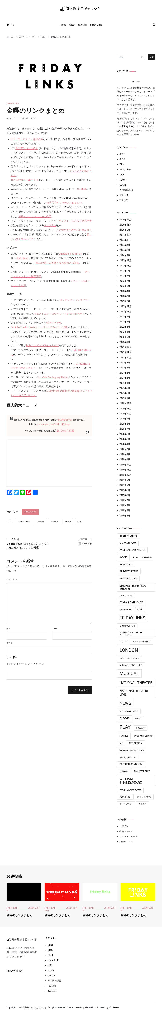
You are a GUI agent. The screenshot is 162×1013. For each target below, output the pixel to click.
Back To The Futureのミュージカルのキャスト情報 (39, 327)
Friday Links (96, 24)
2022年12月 (125, 306)
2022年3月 (124, 337)
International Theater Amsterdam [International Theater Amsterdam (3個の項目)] (131, 633)
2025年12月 (125, 219)
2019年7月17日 (65, 430)
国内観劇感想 (126, 190)
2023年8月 (124, 275)
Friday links (127, 126)
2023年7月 (124, 281)
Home (63, 24)
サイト (10, 648)
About (72, 24)
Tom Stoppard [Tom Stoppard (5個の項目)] (142, 771)
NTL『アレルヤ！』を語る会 (27, 139)
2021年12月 (125, 347)
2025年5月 (124, 230)
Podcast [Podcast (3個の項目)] (140, 728)
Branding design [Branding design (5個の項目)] (142, 557)
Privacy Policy (14, 970)
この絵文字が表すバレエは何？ (74, 229)
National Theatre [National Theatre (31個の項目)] (136, 683)
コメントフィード (128, 836)
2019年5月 (124, 500)
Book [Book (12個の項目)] (123, 557)
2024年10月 (125, 240)
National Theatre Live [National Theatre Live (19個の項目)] (134, 692)
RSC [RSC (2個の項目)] (121, 744)
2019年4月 (124, 505)
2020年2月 (124, 454)
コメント (12, 585)
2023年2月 (124, 301)
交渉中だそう (53, 322)
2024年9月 (124, 245)
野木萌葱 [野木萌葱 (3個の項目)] (142, 804)
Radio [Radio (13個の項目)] (124, 735)
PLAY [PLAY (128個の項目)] (125, 727)
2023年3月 (124, 296)
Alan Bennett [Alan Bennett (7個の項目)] (128, 536)
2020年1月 (124, 459)
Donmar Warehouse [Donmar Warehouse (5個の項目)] (131, 602)
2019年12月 (125, 464)
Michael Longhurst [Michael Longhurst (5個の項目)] (131, 665)
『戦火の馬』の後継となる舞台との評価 (56, 262)
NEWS (122, 179)
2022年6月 (124, 321)
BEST (122, 154)
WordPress (114, 1007)
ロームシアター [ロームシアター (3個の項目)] (126, 804)
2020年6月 (124, 434)
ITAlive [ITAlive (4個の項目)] (123, 642)
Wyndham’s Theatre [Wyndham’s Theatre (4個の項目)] (130, 790)
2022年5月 (124, 326)
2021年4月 (124, 383)
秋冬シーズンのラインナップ (42, 345)
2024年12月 (125, 235)
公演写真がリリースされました (64, 202)
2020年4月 (124, 444)
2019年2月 (124, 515)
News (68, 521)
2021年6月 (124, 372)
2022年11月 (125, 311)
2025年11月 (125, 225)
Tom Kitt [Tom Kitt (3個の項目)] (124, 771)
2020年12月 (125, 403)
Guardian (64, 253)
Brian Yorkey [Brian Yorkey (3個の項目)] (126, 564)
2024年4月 (124, 255)
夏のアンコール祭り (26, 148)
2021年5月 (124, 378)
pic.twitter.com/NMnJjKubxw (53, 424)
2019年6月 (124, 495)
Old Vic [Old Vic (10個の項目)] (125, 718)
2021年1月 (124, 398)
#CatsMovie (65, 419)
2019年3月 (124, 510)
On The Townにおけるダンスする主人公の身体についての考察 (28, 546)
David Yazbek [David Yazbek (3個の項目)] (126, 596)
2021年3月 (124, 388)
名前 (9, 634)
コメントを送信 (80, 696)
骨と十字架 (70, 542)
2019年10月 (125, 475)
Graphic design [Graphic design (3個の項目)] (127, 626)
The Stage (22, 258)
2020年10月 (125, 413)
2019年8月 (124, 485)
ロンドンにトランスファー (75, 300)
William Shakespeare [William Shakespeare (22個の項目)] (131, 781)
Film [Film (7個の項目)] (139, 609)
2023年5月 (124, 286)
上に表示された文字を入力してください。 (26, 670)
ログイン (123, 826)
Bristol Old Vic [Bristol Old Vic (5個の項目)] (128, 578)
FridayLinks (24, 521)
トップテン (50, 225)
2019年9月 (124, 480)
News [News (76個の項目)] (125, 703)
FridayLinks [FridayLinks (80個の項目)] (132, 617)
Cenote (78, 1007)
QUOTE (122, 185)
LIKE (121, 174)
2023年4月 (124, 291)
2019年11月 (125, 469)
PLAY (79, 521)
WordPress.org (126, 841)
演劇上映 (123, 195)
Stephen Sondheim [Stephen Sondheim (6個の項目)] (131, 764)
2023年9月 (124, 270)
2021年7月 (124, 367)
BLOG (122, 159)
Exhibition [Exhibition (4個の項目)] (125, 609)
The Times (76, 253)
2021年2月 (124, 393)
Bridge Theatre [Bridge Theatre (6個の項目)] (129, 571)
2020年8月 (124, 424)
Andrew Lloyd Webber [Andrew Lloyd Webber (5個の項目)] (132, 550)
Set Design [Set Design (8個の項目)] (135, 743)
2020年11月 (125, 408)
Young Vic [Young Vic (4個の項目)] (125, 797)
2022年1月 (124, 342)
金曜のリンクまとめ (19, 915)
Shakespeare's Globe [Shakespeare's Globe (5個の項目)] (132, 750)
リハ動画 (82, 189)
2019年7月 (124, 490)
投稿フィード (126, 831)
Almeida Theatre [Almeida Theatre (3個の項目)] (128, 543)
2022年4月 (124, 332)
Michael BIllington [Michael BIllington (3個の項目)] (129, 658)
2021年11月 (125, 352)
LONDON (40, 521)
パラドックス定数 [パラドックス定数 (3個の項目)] (143, 797)
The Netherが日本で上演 (24, 179)
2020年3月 (124, 449)
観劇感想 (123, 200)
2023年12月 (125, 260)
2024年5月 (124, 250)
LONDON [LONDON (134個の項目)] (129, 650)
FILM (121, 164)
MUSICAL (55, 521)
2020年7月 (124, 429)
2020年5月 (124, 439)
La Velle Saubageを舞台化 (53, 377)
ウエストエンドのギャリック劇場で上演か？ (59, 313)
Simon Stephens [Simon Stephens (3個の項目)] (128, 757)
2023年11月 (125, 265)
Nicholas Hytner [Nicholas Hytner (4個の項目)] (129, 711)
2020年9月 (124, 418)
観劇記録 (82, 24)
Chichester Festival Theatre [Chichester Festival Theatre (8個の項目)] (133, 587)
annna (10, 118)
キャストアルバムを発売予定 (75, 220)
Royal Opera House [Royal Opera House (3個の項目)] (143, 736)
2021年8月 (124, 362)
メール (55, 634)
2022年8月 (124, 316)
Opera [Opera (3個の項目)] (138, 719)
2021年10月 (125, 357)
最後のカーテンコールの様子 (34, 216)
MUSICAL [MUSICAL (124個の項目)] (129, 673)
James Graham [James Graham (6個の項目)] (142, 641)
